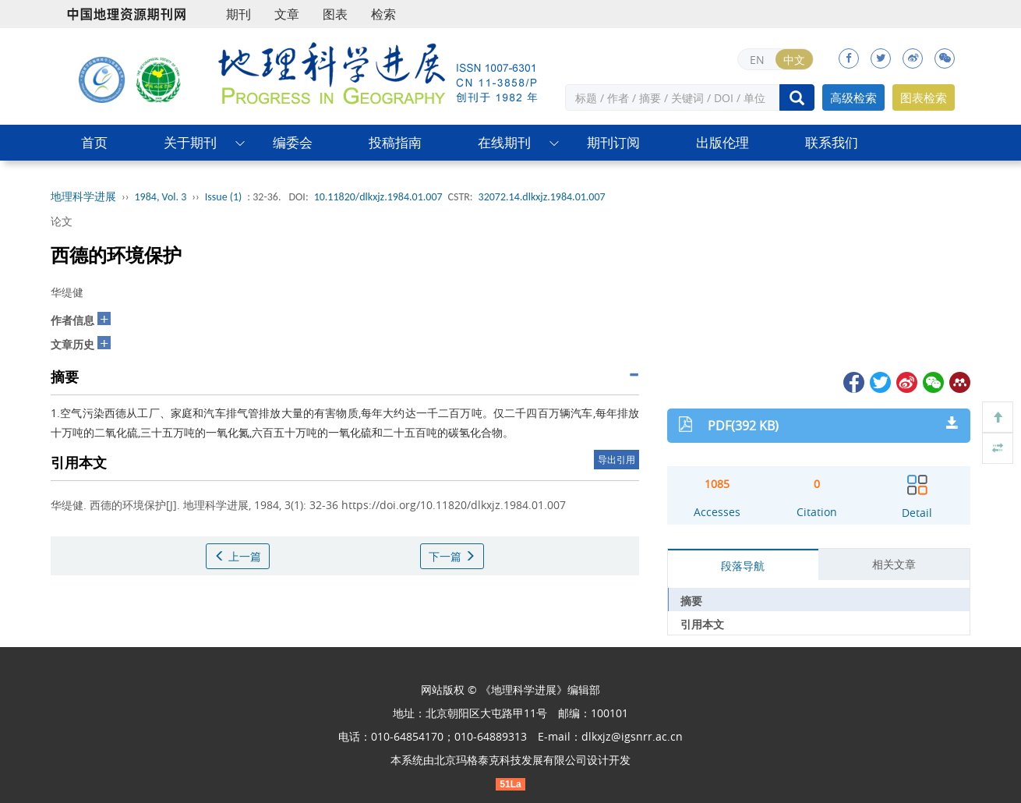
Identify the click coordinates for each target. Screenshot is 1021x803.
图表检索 (923, 97)
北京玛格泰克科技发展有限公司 (510, 759)
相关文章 (894, 564)
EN (757, 59)
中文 (794, 59)
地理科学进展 (83, 196)
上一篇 (237, 556)
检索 (383, 14)
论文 (61, 221)
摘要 (691, 600)
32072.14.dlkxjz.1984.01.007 (542, 196)
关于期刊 (190, 142)
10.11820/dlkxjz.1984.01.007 (378, 196)
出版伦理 (722, 142)
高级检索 (853, 97)
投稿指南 (395, 142)
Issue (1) (223, 196)
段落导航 (743, 565)
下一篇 (452, 556)
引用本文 (702, 624)
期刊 (238, 14)
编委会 (293, 142)
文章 (286, 14)
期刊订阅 (613, 142)
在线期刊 (504, 142)
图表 (335, 14)
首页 (94, 142)
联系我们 (831, 142)
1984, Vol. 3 (161, 196)
